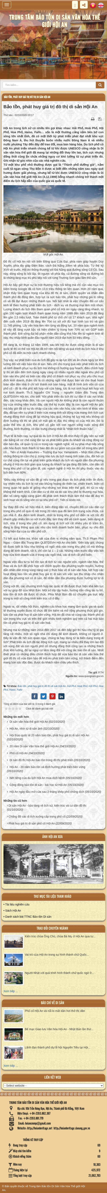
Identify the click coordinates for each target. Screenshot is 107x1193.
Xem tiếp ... (10, 991)
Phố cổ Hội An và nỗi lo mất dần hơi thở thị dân (55, 1010)
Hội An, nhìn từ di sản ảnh (26, 728)
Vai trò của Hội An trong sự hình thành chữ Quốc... (57, 954)
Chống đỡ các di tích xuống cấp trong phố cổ (37, 816)
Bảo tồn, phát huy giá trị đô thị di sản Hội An (27, 97)
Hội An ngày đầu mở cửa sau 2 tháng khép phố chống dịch (47, 791)
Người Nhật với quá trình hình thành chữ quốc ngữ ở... (59, 973)
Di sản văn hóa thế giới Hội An (29, 721)
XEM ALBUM (53, 866)
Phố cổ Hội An (19, 753)
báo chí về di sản (52, 1003)
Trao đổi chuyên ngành (52, 928)
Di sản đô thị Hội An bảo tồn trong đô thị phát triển (41, 760)
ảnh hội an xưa (52, 837)
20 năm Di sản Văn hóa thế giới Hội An (34, 746)
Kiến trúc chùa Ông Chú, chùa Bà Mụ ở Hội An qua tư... (60, 936)
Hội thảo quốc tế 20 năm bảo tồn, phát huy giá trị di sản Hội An (49, 735)
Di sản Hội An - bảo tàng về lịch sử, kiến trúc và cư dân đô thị (47, 805)
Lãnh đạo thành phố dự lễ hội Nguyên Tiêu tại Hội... (57, 1047)
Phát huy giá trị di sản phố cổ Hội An (32, 823)
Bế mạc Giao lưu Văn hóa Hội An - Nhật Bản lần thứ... (59, 1029)
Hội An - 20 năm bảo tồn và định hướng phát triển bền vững (47, 767)
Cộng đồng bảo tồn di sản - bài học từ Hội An (38, 784)
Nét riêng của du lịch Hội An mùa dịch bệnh (37, 778)
